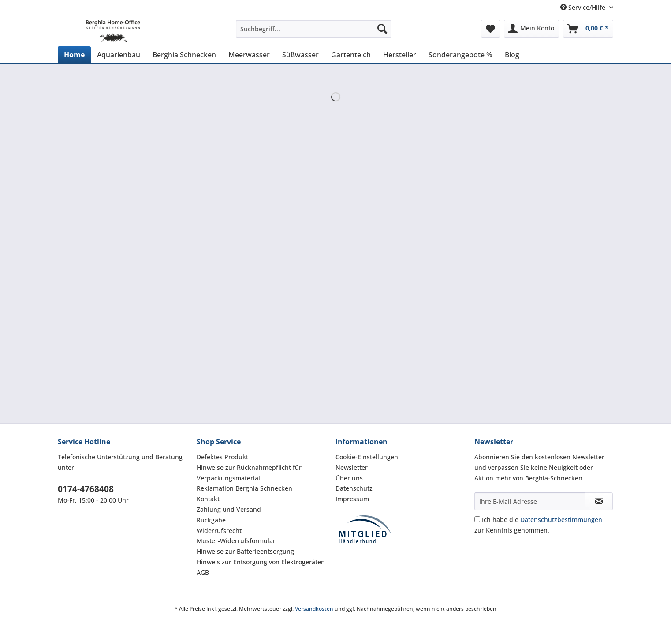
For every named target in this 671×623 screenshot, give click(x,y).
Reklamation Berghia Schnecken (244, 488)
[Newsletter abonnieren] (599, 501)
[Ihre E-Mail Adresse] (529, 501)
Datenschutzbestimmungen (561, 519)
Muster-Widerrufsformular (236, 541)
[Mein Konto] (531, 29)
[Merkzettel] (490, 29)
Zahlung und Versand (229, 509)
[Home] (74, 54)
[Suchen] (382, 29)
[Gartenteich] (351, 54)
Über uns (349, 478)
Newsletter (352, 467)
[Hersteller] (399, 54)
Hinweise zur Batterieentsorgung (245, 551)
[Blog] (512, 54)
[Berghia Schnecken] (184, 54)
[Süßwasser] (300, 54)
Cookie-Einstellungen (367, 457)
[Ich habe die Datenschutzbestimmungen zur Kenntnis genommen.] (477, 519)
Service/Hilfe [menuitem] (583, 7)
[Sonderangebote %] (460, 54)
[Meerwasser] (249, 54)
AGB (203, 572)
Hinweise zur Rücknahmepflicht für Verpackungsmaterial (249, 472)
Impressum (352, 499)
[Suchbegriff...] (313, 29)
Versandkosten (314, 608)
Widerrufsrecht (219, 530)
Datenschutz (354, 488)
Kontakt (208, 499)
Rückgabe (211, 520)
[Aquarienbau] (118, 54)
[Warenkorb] (588, 29)
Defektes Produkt (222, 457)
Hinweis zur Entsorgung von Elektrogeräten (261, 562)
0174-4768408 (86, 489)
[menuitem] (313, 33)
